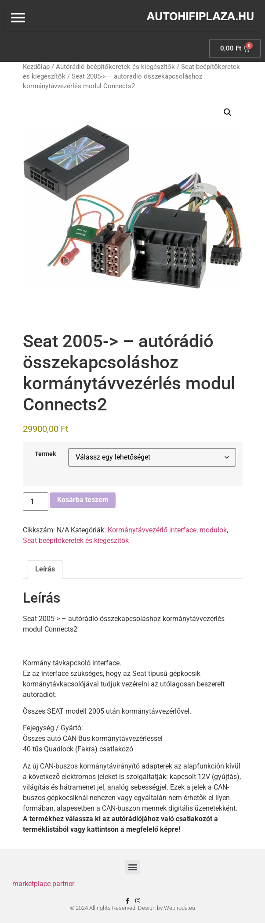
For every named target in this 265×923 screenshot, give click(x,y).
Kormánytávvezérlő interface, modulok (167, 530)
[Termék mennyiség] (35, 501)
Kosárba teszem (83, 500)
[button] (228, 112)
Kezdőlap (36, 67)
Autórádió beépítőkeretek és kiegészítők (115, 67)
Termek (45, 454)
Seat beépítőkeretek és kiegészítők (76, 540)
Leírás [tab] (45, 569)
